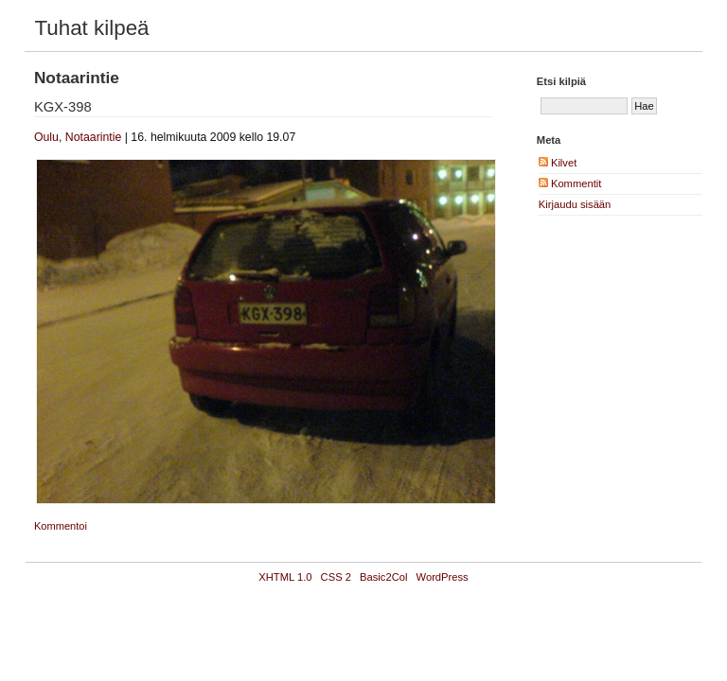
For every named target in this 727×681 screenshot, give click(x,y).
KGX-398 (63, 106)
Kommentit (570, 183)
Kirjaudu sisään (575, 204)
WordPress (443, 577)
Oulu (46, 137)
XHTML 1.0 (284, 577)
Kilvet (557, 162)
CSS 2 (336, 577)
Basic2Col (383, 577)
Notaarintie (93, 137)
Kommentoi (60, 526)
